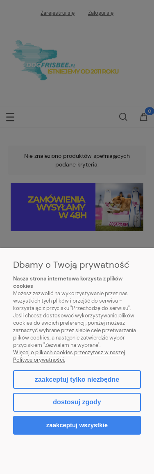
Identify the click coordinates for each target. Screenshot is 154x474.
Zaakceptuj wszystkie (77, 425)
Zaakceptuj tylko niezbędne (77, 379)
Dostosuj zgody (77, 402)
